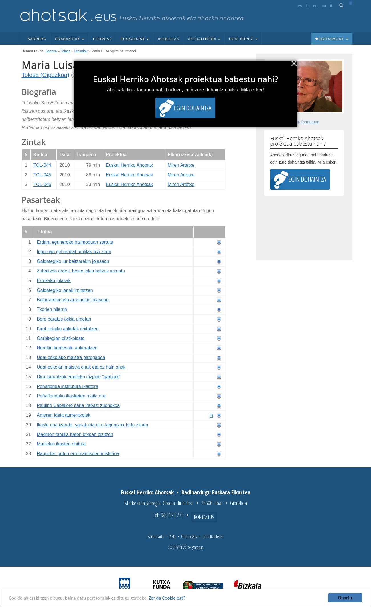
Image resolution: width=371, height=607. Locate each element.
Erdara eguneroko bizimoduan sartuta (75, 242)
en (315, 5)
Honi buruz (243, 39)
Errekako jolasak (53, 280)
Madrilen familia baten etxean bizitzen (75, 434)
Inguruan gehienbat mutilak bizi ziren (74, 251)
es (300, 5)
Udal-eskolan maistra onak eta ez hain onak (81, 367)
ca (324, 5)
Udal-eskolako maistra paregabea (71, 357)
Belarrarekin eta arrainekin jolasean (73, 299)
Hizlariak (81, 51)
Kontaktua (204, 516)
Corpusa (102, 39)
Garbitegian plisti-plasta (60, 338)
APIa (173, 536)
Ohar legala (189, 536)
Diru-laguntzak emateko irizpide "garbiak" (78, 376)
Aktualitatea (204, 39)
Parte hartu (156, 536)
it (331, 5)
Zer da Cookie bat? (167, 599)
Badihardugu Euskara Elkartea (215, 492)
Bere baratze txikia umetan (64, 319)
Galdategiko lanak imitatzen (65, 290)
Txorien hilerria (52, 309)
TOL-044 (42, 165)
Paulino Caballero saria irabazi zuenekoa (78, 405)
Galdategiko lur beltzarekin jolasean (73, 261)
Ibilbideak (168, 39)
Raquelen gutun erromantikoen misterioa (78, 453)
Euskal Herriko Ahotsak (129, 165)
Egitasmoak (331, 39)
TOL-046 (42, 184)
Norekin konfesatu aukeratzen (67, 347)
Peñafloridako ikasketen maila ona (71, 395)
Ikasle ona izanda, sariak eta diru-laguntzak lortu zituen (92, 424)
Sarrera (37, 39)
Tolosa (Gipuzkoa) (46, 74)
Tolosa (66, 51)
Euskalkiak (135, 39)
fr (307, 5)
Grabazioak (69, 39)
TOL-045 (42, 174)
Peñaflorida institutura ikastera (67, 386)
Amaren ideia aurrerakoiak (63, 415)
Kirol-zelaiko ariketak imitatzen (67, 328)
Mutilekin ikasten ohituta (61, 443)
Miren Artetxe (181, 165)
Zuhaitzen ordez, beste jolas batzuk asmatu (81, 271)
